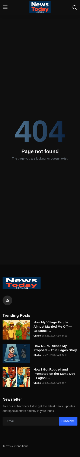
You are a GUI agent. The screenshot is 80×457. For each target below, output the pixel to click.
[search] (74, 7)
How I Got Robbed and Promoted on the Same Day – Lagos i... (54, 374)
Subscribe (68, 421)
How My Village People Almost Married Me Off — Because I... (52, 326)
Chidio (37, 335)
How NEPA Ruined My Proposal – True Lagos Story (55, 348)
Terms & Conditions (15, 446)
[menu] (5, 7)
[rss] (7, 300)
